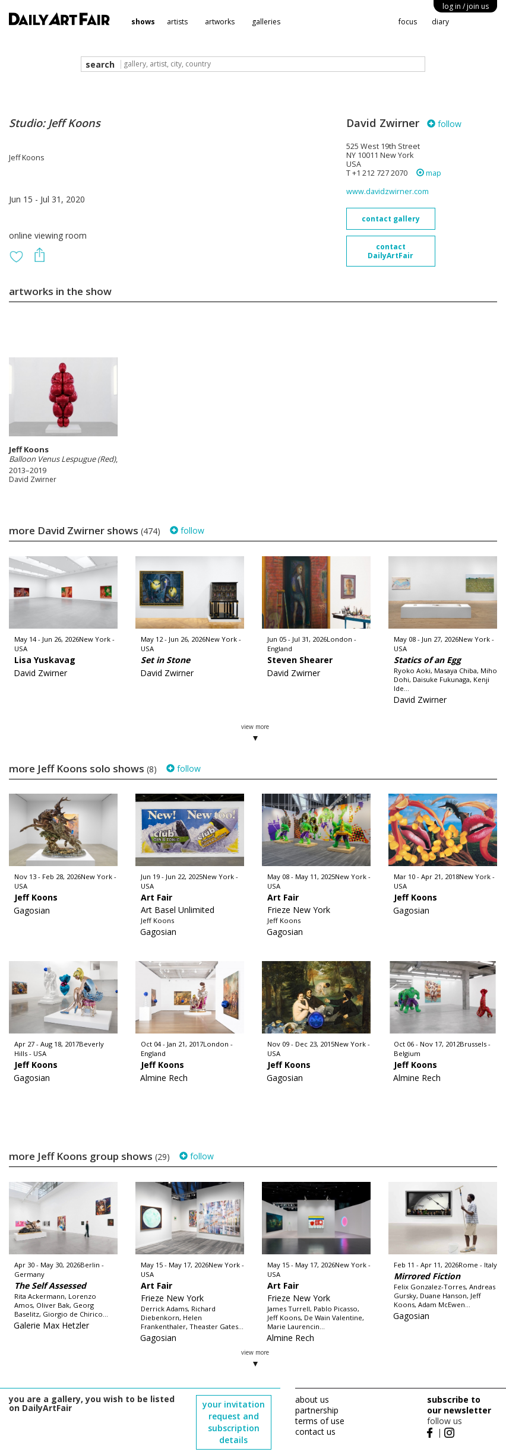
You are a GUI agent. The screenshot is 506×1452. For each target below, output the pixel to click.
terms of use (319, 1420)
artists (177, 22)
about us (312, 1399)
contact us (315, 1431)
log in (465, 6)
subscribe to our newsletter (459, 1405)
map (428, 173)
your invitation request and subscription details (234, 1422)
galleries (266, 22)
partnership (317, 1410)
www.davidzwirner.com (387, 191)
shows (143, 22)
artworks (220, 22)
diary (440, 22)
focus (408, 22)
